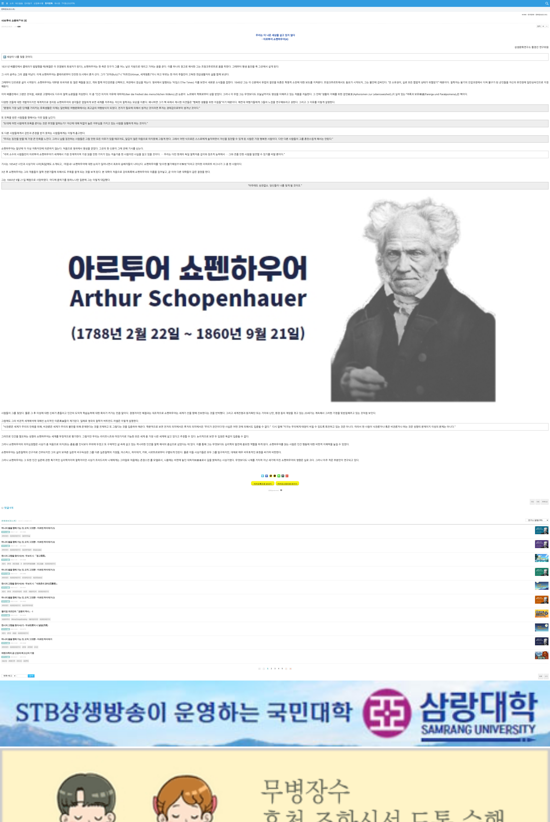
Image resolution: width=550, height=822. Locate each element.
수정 (532, 502)
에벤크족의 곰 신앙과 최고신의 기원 (17, 653)
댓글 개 (8, 507)
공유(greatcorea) (273, 490)
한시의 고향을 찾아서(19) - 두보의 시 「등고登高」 (24, 556)
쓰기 (546, 676)
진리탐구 (28, 3)
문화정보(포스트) (8, 9)
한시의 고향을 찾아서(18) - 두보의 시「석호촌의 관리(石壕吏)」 (29, 583)
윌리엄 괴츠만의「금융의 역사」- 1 (17, 611)
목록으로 (545, 502)
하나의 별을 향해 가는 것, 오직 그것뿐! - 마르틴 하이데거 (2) (28, 597)
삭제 (538, 502)
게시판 (57, 3)
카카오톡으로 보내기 (263, 484)
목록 (540, 676)
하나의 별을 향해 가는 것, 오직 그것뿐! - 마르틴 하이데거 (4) (28, 542)
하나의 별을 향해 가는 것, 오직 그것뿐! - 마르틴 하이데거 (26, 639)
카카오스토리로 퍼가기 (287, 484)
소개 (11, 3)
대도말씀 (19, 3)
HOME (524, 14)
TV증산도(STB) (68, 3)
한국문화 (49, 3)
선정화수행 (38, 3)
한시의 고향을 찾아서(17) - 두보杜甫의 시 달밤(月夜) (24, 625)
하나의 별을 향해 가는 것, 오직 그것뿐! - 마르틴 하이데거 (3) (28, 570)
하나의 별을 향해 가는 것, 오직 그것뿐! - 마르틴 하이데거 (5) (28, 528)
